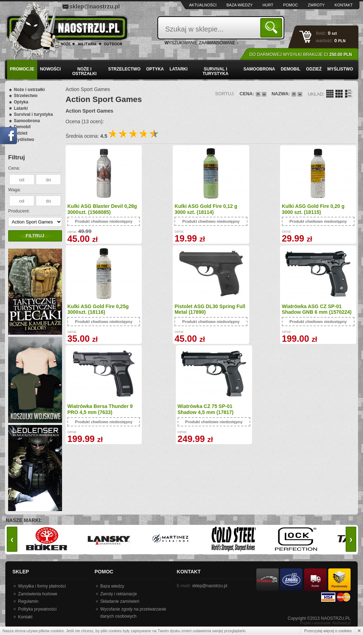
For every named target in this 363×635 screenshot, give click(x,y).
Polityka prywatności (37, 609)
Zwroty (316, 5)
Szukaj (272, 27)
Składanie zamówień (119, 601)
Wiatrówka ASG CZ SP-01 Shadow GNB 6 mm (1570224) (170, 312)
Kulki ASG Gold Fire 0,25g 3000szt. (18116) (317, 209)
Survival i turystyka (215, 71)
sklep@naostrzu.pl (94, 7)
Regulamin (28, 601)
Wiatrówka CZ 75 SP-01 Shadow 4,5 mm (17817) (314, 309)
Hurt (268, 5)
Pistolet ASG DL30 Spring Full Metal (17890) (97, 309)
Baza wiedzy (240, 5)
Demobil (290, 69)
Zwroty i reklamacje (118, 593)
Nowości (50, 69)
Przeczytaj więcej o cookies (328, 631)
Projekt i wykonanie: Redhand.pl (325, 623)
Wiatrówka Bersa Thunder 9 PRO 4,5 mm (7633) (246, 309)
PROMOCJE (22, 69)
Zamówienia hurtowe (37, 593)
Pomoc (290, 5)
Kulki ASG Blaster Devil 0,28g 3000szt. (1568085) (96, 209)
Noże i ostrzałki (84, 71)
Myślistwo (340, 69)
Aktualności (203, 5)
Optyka (155, 69)
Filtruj (35, 235)
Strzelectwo (124, 69)
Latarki (178, 69)
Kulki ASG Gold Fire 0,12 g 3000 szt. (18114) (171, 209)
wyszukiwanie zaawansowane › (201, 42)
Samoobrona (259, 69)
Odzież (314, 69)
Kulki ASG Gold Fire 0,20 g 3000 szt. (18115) (244, 209)
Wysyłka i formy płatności (42, 586)
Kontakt (344, 5)
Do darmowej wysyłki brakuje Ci (301, 54)
